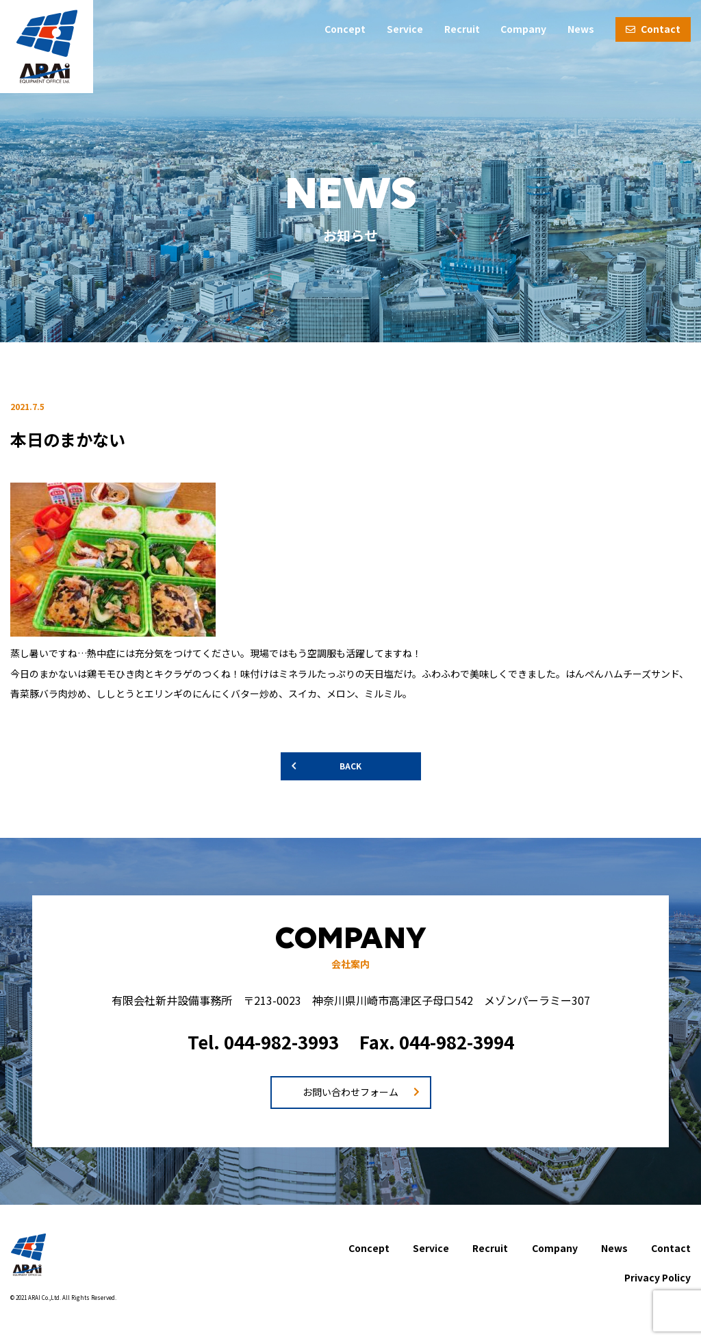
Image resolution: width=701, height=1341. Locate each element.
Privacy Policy (657, 1277)
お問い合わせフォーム (350, 1092)
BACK (350, 765)
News (581, 29)
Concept (345, 29)
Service (405, 29)
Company (523, 29)
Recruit (462, 29)
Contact (653, 29)
